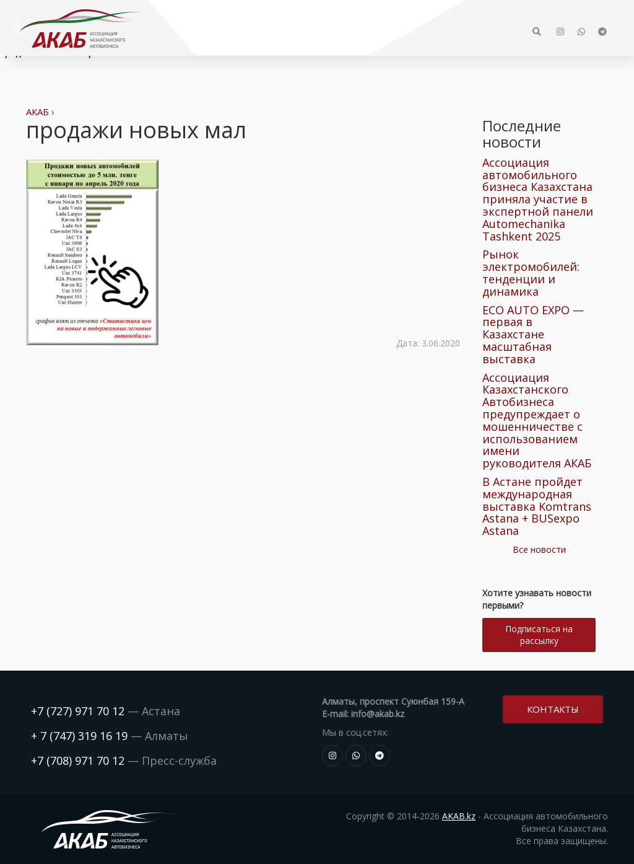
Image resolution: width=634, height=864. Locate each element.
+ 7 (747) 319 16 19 (79, 735)
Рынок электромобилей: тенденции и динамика (531, 272)
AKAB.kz (459, 816)
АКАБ (37, 111)
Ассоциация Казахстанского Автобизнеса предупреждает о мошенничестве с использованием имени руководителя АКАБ (536, 420)
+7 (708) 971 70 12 (77, 760)
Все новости (539, 549)
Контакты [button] (553, 709)
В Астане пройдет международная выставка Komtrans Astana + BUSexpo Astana (536, 506)
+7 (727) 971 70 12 (77, 710)
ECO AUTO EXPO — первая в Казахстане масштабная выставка (533, 334)
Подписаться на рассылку (539, 634)
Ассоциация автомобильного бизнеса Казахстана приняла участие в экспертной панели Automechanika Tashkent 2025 (537, 199)
